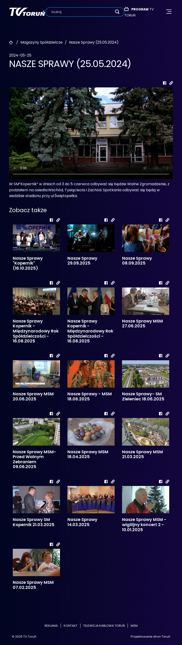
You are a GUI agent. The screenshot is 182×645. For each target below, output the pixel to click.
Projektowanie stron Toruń (150, 636)
